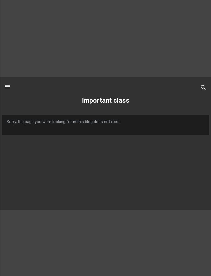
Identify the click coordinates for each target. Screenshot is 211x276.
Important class (105, 100)
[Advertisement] (105, 38)
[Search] (203, 88)
